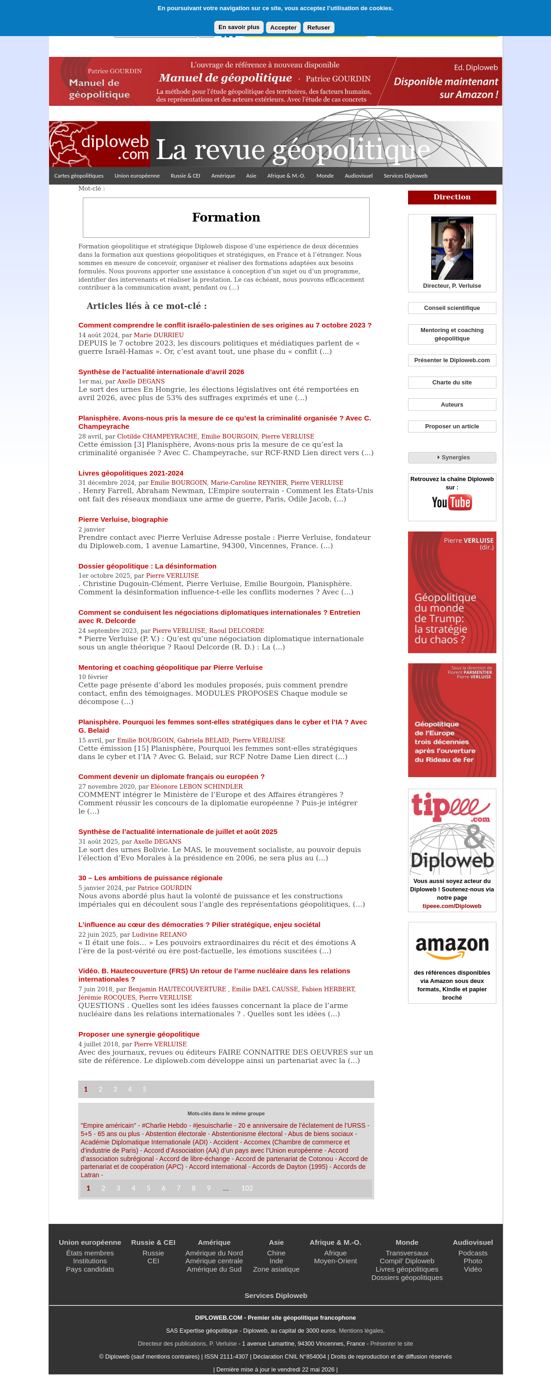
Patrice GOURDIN (164, 887)
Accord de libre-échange (194, 1158)
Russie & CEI (185, 175)
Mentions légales (361, 1330)
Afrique (335, 1253)
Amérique (223, 175)
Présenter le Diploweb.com (452, 360)
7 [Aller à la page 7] (179, 1188)
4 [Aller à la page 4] (130, 1089)
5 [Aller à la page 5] (145, 1089)
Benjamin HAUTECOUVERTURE (178, 989)
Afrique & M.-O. (286, 175)
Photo (473, 1261)
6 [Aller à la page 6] (163, 1188)
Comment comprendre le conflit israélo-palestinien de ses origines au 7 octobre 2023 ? (224, 325)
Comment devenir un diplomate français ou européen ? (171, 776)
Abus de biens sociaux (320, 1133)
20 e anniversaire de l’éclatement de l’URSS (301, 1125)
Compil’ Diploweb (407, 1261)
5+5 (86, 1133)
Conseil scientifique (452, 307)
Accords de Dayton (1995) (290, 1166)
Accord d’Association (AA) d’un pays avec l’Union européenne (233, 1150)
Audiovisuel (358, 175)
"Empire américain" (108, 1125)
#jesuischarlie (212, 1125)
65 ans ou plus (119, 1133)
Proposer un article (452, 426)
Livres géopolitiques (407, 1269)
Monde (325, 175)
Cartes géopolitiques (79, 175)
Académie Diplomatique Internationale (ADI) (144, 1142)
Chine (276, 1253)
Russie (153, 1253)
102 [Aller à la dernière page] (247, 1188)
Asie (251, 175)
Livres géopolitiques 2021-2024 (130, 473)
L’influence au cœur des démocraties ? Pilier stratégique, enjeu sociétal (199, 924)
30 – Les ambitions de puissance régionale (150, 878)
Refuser (318, 27)
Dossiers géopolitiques (407, 1277)
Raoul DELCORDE (236, 630)
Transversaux (407, 1253)
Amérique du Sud (214, 1269)
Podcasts (473, 1253)
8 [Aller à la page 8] (194, 1188)
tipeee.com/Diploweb (452, 905)
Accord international (217, 1166)
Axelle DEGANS (141, 381)
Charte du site (452, 382)
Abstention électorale (175, 1133)
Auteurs (452, 404)
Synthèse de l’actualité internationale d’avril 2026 (161, 372)
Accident (225, 1142)
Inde (276, 1261)
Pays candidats (90, 1269)
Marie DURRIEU (159, 335)
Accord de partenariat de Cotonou (284, 1158)
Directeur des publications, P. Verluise (187, 1343)
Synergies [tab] (452, 457)
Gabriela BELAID (203, 740)
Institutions (90, 1261)
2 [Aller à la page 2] (100, 1089)
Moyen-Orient (335, 1261)
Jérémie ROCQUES (106, 997)
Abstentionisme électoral (246, 1133)
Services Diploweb (406, 175)
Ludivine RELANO (159, 934)
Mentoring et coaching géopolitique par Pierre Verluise (170, 667)
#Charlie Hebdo (164, 1125)
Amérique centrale (214, 1261)
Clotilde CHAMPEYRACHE (157, 436)
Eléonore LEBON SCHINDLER (196, 786)
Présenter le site (392, 1343)
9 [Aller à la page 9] (209, 1188)
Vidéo (473, 1269)
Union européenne (137, 175)
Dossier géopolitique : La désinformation (147, 566)
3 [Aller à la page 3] (115, 1089)
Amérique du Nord (214, 1253)
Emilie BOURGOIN (229, 436)
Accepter (283, 27)
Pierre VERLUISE (287, 436)
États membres (90, 1253)
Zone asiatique (276, 1269)
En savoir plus (239, 27)
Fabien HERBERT (328, 989)
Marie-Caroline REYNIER (248, 482)
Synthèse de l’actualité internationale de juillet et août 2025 (177, 831)
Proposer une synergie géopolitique (138, 1034)
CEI (154, 1261)
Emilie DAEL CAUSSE (265, 989)
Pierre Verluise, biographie (123, 519)
